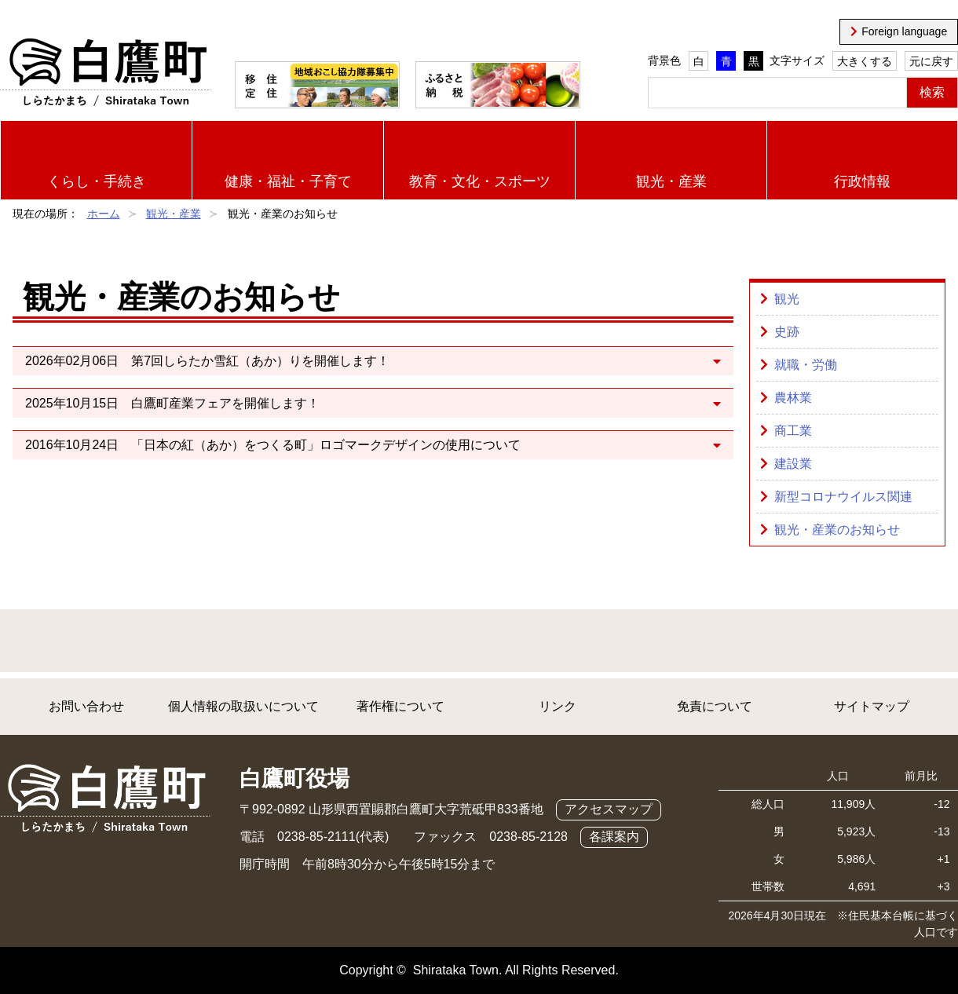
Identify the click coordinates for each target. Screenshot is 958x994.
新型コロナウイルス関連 (843, 496)
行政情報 (862, 181)
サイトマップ (871, 706)
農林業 (793, 397)
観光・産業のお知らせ (837, 529)
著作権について (400, 706)
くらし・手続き (96, 181)
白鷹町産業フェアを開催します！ (225, 403)
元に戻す (931, 61)
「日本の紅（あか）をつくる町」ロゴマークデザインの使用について (326, 444)
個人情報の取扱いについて (243, 706)
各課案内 (614, 836)
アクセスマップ (609, 809)
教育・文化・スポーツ (479, 181)
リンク (557, 706)
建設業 (793, 463)
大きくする (864, 61)
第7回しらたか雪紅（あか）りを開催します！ (260, 360)
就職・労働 (805, 364)
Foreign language (904, 31)
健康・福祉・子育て (288, 181)
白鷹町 (105, 73)
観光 (786, 298)
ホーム (103, 213)
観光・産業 (671, 181)
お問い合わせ (86, 706)
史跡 (786, 331)
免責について (714, 706)
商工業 (793, 430)
